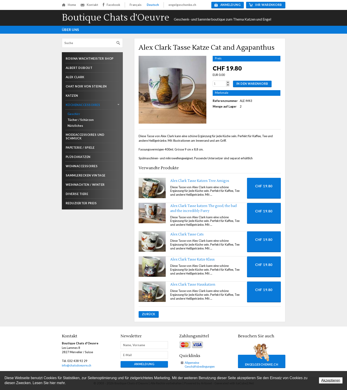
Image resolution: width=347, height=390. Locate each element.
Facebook (111, 5)
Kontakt (89, 5)
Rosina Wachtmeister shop (90, 58)
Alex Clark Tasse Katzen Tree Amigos (199, 181)
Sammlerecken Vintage (85, 175)
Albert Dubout (79, 68)
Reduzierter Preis (81, 203)
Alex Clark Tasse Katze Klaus (192, 259)
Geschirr (74, 114)
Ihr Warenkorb (265, 5)
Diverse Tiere (77, 194)
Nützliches (75, 125)
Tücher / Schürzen (81, 120)
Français (136, 5)
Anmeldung (227, 5)
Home (69, 5)
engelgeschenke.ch (182, 5)
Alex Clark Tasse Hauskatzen (192, 284)
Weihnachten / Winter (85, 184)
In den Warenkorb (252, 83)
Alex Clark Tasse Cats (187, 234)
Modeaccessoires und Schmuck (85, 136)
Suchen (118, 43)
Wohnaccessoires (82, 166)
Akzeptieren (330, 380)
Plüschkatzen (78, 157)
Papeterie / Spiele (80, 147)
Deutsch (153, 5)
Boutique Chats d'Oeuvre (115, 17)
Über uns (70, 30)
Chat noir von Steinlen (86, 86)
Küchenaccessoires (83, 105)
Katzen (72, 95)
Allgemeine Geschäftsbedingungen (200, 364)
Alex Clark (75, 77)
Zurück (148, 314)
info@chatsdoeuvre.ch (76, 365)
